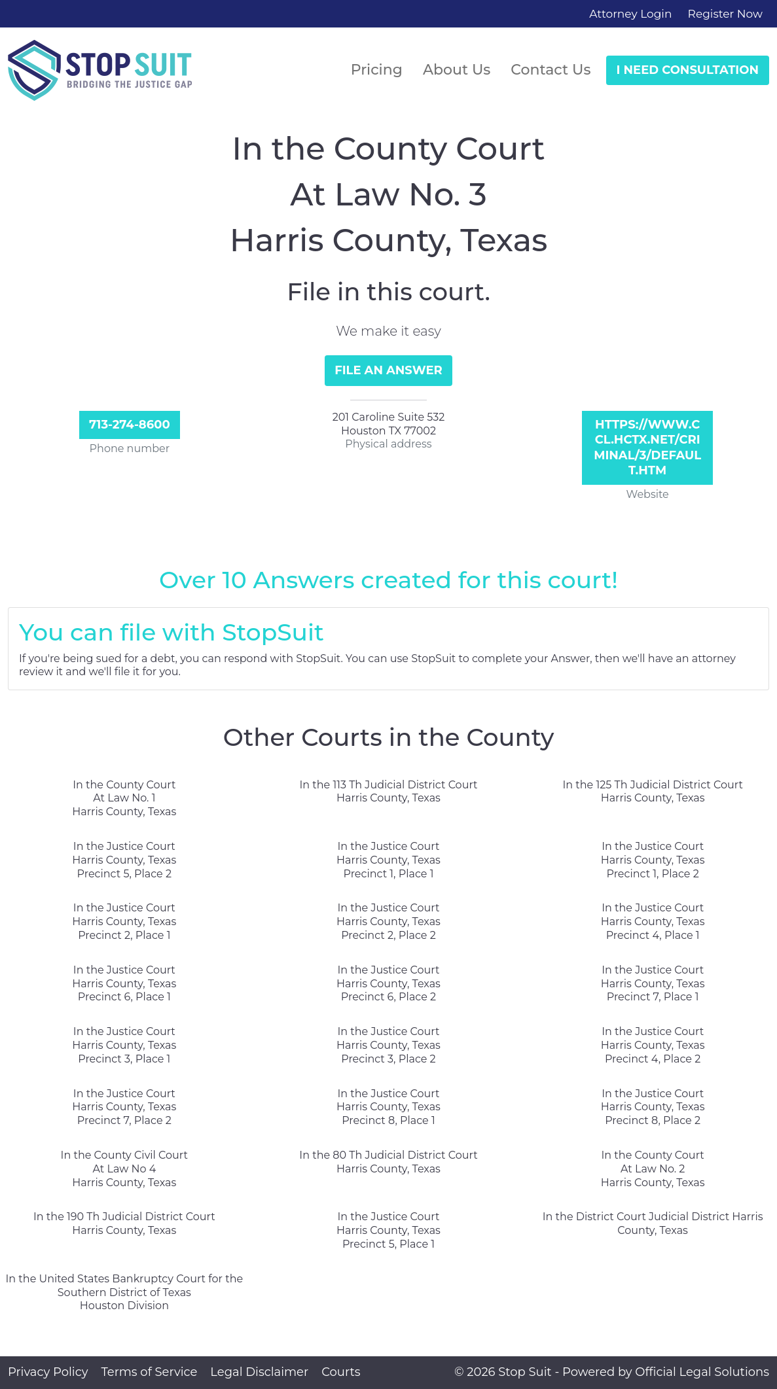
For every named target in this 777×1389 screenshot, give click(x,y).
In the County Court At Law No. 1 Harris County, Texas (124, 798)
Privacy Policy (48, 1372)
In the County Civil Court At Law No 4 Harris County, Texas (124, 1169)
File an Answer (388, 370)
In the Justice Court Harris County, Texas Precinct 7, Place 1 (653, 984)
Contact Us (550, 70)
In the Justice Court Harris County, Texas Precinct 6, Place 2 (388, 984)
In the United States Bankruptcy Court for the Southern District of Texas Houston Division (124, 1292)
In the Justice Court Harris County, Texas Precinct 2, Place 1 (124, 921)
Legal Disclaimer (259, 1372)
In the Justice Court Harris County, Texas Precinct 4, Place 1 (653, 921)
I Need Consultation (688, 70)
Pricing (377, 70)
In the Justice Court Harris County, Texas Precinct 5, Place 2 (124, 860)
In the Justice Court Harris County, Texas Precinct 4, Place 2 (653, 1045)
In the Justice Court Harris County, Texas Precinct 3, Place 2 (388, 1045)
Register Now (725, 13)
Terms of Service (149, 1372)
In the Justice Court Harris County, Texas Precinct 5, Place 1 (388, 1230)
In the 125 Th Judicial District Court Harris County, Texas (652, 792)
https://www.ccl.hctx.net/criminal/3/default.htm (647, 447)
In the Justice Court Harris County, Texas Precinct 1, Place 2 (653, 860)
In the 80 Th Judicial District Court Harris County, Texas (388, 1162)
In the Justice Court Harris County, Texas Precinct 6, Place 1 (124, 984)
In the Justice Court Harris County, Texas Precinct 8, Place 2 (653, 1107)
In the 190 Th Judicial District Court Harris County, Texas (124, 1223)
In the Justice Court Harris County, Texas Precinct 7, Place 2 (124, 1107)
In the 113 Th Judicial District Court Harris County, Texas (388, 792)
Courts (340, 1372)
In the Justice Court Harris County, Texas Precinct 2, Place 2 (388, 921)
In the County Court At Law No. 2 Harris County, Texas (653, 1169)
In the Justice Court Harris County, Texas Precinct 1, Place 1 (388, 860)
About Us (456, 70)
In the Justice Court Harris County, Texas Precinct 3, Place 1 (124, 1045)
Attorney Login (630, 13)
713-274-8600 (129, 424)
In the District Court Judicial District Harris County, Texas (653, 1223)
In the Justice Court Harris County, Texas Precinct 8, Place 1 (388, 1107)
